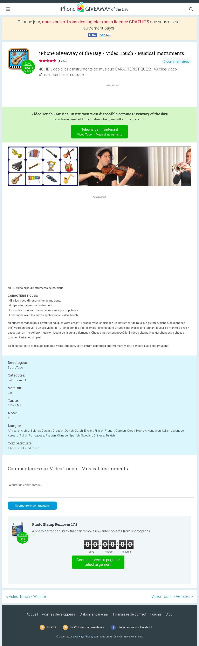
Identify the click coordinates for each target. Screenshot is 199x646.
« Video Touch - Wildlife (26, 596)
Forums (156, 614)
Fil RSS (51, 627)
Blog (169, 614)
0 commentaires (176, 61)
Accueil (32, 614)
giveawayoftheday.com (85, 636)
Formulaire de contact (129, 614)
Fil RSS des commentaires (87, 627)
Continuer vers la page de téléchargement (98, 562)
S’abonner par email (94, 614)
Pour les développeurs (59, 614)
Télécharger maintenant (99, 132)
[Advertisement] (115, 96)
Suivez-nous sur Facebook (136, 627)
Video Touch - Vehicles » (172, 596)
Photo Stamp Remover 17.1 (54, 524)
